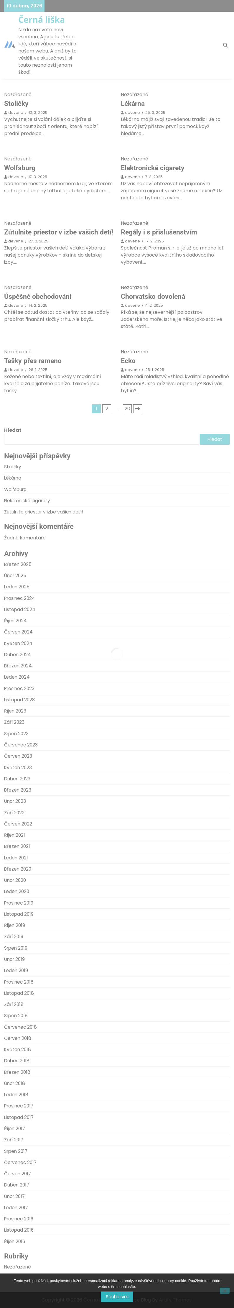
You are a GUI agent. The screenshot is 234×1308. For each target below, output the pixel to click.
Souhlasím (117, 1297)
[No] (225, 1291)
